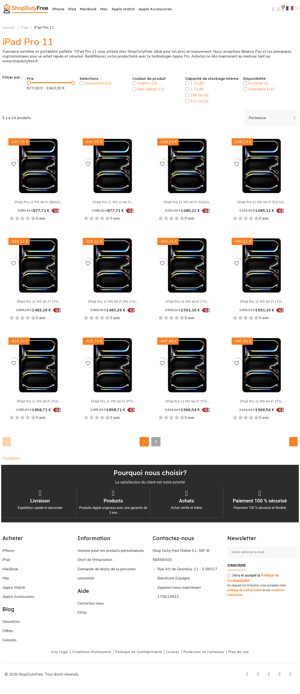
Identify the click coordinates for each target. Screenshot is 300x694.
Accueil (8, 27)
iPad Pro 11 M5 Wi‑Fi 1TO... (38, 301)
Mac (104, 9)
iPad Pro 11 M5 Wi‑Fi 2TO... (38, 401)
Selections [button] (89, 79)
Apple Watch (123, 9)
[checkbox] (81, 83)
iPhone (58, 9)
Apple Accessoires (155, 9)
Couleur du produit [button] (149, 79)
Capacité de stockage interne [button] (211, 79)
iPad (72, 9)
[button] (273, 9)
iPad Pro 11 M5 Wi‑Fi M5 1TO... (113, 301)
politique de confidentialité (244, 590)
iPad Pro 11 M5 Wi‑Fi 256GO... (38, 202)
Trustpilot (11, 458)
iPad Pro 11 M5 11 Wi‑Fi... (113, 202)
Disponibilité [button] (254, 79)
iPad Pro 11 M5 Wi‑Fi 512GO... (187, 202)
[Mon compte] (278, 9)
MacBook (88, 9)
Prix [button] (30, 79)
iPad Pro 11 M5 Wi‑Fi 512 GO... (261, 202)
